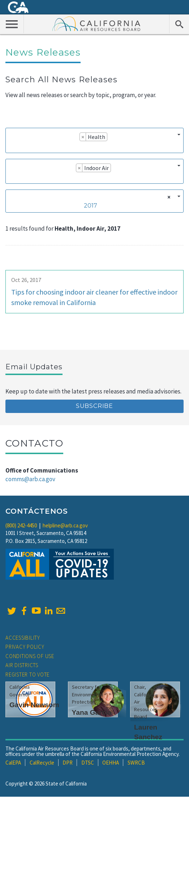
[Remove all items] (168, 197)
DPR (68, 762)
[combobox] (94, 140)
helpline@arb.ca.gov (65, 525)
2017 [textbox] (90, 205)
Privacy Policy (24, 646)
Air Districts (21, 665)
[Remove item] (83, 137)
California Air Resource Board (96, 23)
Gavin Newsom (34, 705)
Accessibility (22, 637)
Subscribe (94, 405)
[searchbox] (11, 147)
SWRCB (136, 762)
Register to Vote (27, 674)
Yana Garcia (92, 712)
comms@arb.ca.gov (30, 479)
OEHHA (110, 762)
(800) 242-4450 (21, 525)
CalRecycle (42, 762)
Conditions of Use (29, 656)
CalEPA (13, 762)
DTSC (87, 762)
